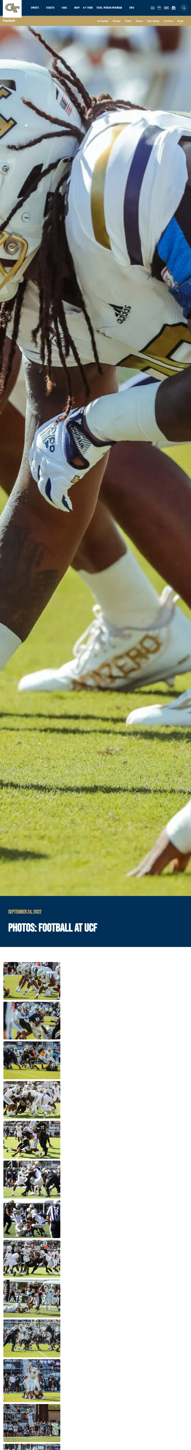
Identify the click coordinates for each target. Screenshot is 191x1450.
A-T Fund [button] (92, 9)
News (139, 24)
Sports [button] (35, 9)
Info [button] (137, 9)
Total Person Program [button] (114, 9)
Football (9, 24)
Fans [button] (67, 9)
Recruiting (153, 24)
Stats (128, 24)
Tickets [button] (52, 9)
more (180, 24)
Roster (117, 24)
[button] (184, 9)
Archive (168, 24)
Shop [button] (81, 9)
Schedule (102, 24)
